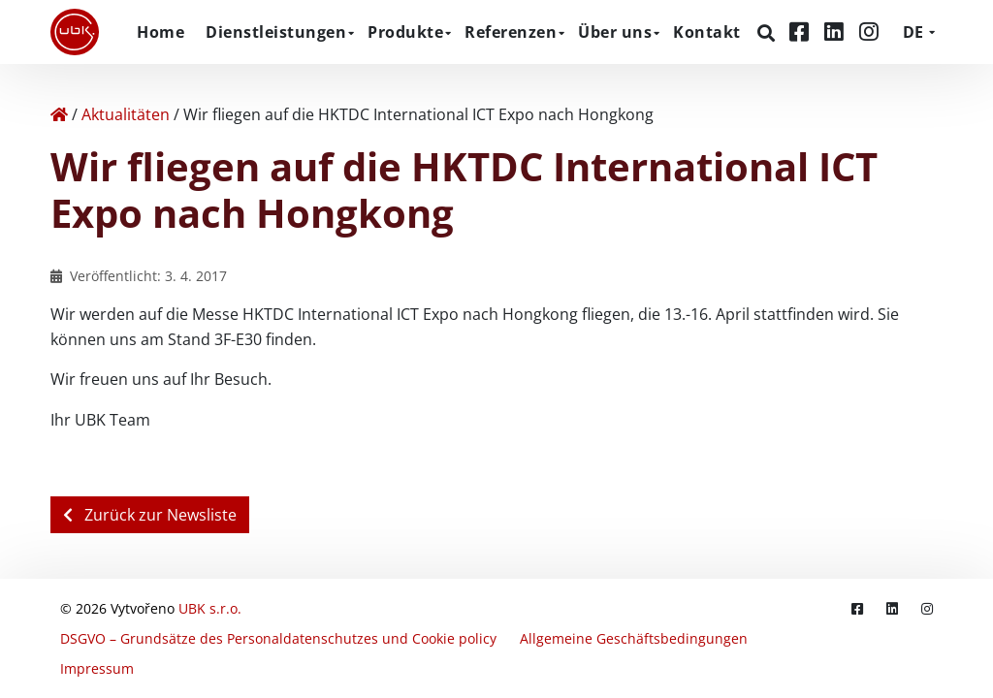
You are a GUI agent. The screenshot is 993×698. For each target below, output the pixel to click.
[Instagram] (869, 31)
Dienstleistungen (276, 32)
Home (160, 32)
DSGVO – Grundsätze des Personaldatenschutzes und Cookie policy (278, 638)
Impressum (97, 668)
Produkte (405, 32)
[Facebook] (802, 31)
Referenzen (510, 32)
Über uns (615, 32)
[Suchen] (768, 33)
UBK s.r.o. (209, 608)
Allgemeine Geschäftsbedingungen (634, 638)
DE (913, 32)
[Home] (59, 114)
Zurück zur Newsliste (150, 514)
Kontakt (707, 32)
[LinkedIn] (836, 31)
